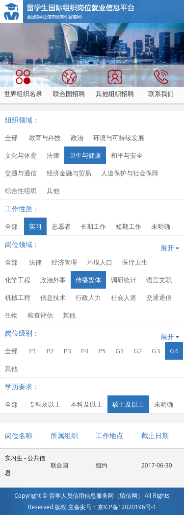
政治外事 (53, 279)
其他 (53, 190)
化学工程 (17, 279)
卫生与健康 (85, 155)
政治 (77, 137)
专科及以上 (45, 404)
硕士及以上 (128, 404)
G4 (174, 350)
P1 (32, 350)
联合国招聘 (69, 84)
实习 (35, 226)
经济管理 (64, 262)
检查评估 (40, 315)
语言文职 (159, 279)
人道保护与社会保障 (129, 173)
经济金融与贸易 (69, 173)
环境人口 (99, 262)
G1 (119, 350)
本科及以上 (87, 404)
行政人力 (88, 297)
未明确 (160, 226)
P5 (101, 350)
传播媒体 (88, 279)
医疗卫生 (135, 262)
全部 (11, 137)
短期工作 (128, 226)
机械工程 (17, 297)
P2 (49, 350)
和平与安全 (127, 155)
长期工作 (93, 226)
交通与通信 (21, 173)
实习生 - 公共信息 (25, 465)
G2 (137, 350)
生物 (11, 315)
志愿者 (61, 226)
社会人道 (123, 297)
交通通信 (159, 297)
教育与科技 (45, 137)
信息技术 (53, 297)
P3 (67, 350)
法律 (53, 155)
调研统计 (123, 279)
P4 (84, 350)
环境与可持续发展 (118, 137)
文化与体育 (21, 155)
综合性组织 (21, 190)
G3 (156, 350)
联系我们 (161, 84)
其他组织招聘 (115, 84)
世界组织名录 (23, 84)
